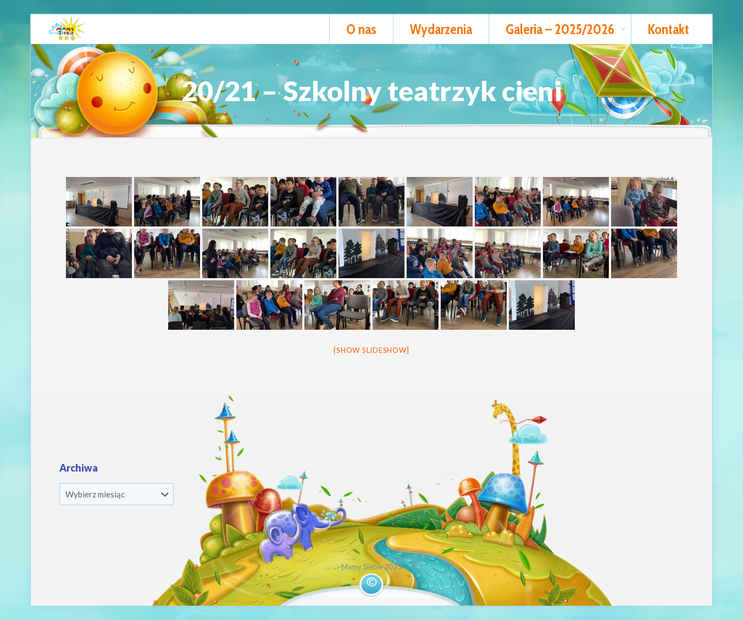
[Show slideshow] (371, 350)
